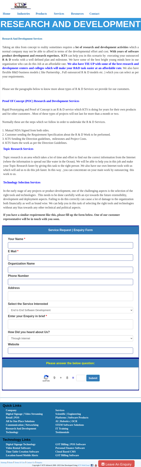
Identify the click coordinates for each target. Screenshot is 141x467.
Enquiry (38, 463)
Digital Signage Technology (21, 444)
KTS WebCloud (84, 465)
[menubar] (71, 421)
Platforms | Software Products (71, 417)
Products (41, 13)
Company (11, 410)
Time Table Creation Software (22, 451)
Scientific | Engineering (68, 414)
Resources (77, 13)
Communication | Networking (22, 425)
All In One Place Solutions (20, 421)
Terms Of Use (19, 463)
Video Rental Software (18, 448)
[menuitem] (26, 410)
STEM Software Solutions (69, 425)
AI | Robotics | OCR (66, 421)
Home (10, 463)
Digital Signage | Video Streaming (24, 414)
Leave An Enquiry (116, 464)
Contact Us (30, 463)
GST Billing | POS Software (70, 444)
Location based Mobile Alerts (22, 455)
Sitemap (4, 463)
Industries (23, 13)
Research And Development (21, 428)
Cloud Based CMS (65, 451)
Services (59, 13)
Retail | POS (12, 417)
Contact (94, 13)
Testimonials (62, 432)
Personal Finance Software (70, 448)
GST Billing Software (67, 455)
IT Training (61, 428)
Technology (12, 432)
